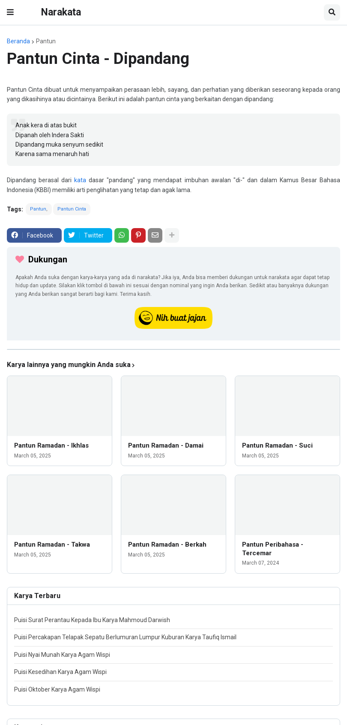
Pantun (46, 41)
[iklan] (173, 349)
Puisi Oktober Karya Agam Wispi (57, 689)
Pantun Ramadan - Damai (165, 445)
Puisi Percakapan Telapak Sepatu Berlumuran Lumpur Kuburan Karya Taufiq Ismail (125, 637)
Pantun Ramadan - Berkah (167, 544)
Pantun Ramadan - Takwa (52, 544)
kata (80, 180)
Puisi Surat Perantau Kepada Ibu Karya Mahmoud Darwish (92, 620)
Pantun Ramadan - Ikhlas (51, 445)
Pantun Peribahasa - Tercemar (272, 549)
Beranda (18, 41)
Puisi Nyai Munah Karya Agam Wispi (62, 654)
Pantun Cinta (71, 209)
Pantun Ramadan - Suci (277, 445)
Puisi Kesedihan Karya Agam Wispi (60, 671)
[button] (10, 12)
